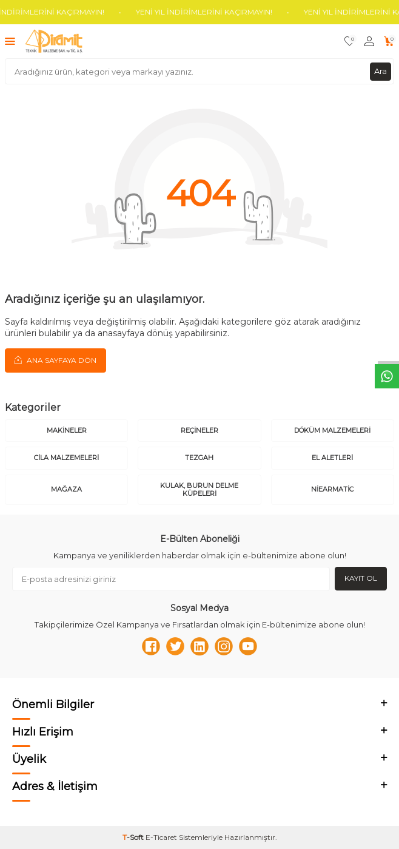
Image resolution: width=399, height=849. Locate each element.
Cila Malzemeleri (66, 457)
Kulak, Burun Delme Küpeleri (199, 489)
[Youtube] (248, 646)
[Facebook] (151, 646)
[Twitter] (175, 646)
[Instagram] (223, 646)
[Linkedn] (199, 646)
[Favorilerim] (349, 41)
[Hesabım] (369, 41)
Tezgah (199, 457)
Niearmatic (332, 489)
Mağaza (66, 489)
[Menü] (10, 41)
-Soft (134, 837)
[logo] (53, 41)
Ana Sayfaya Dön (55, 359)
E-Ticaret (161, 837)
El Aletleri (332, 457)
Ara (380, 71)
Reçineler (199, 430)
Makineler (67, 430)
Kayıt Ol (360, 578)
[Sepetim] (389, 41)
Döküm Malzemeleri (332, 430)
